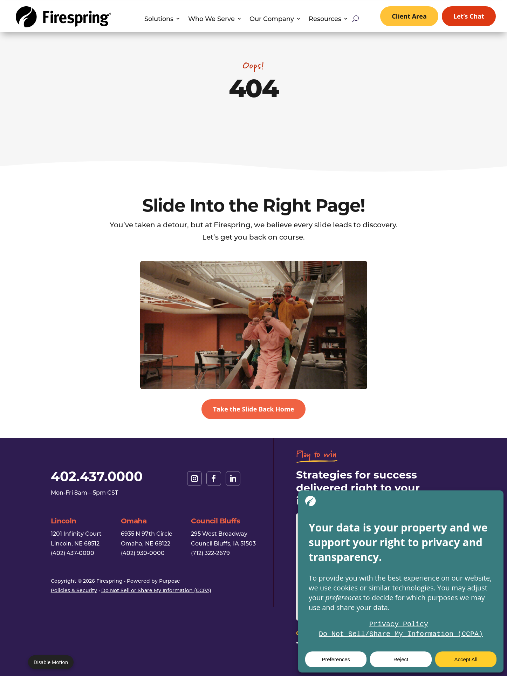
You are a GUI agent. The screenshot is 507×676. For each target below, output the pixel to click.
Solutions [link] (158, 19)
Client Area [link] (409, 16)
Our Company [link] (271, 19)
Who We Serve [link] (211, 19)
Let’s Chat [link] (468, 16)
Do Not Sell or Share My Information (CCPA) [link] (156, 590)
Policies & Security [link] (74, 590)
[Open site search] (355, 18)
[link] (63, 25)
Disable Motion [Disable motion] (51, 662)
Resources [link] (325, 19)
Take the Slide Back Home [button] (253, 409)
